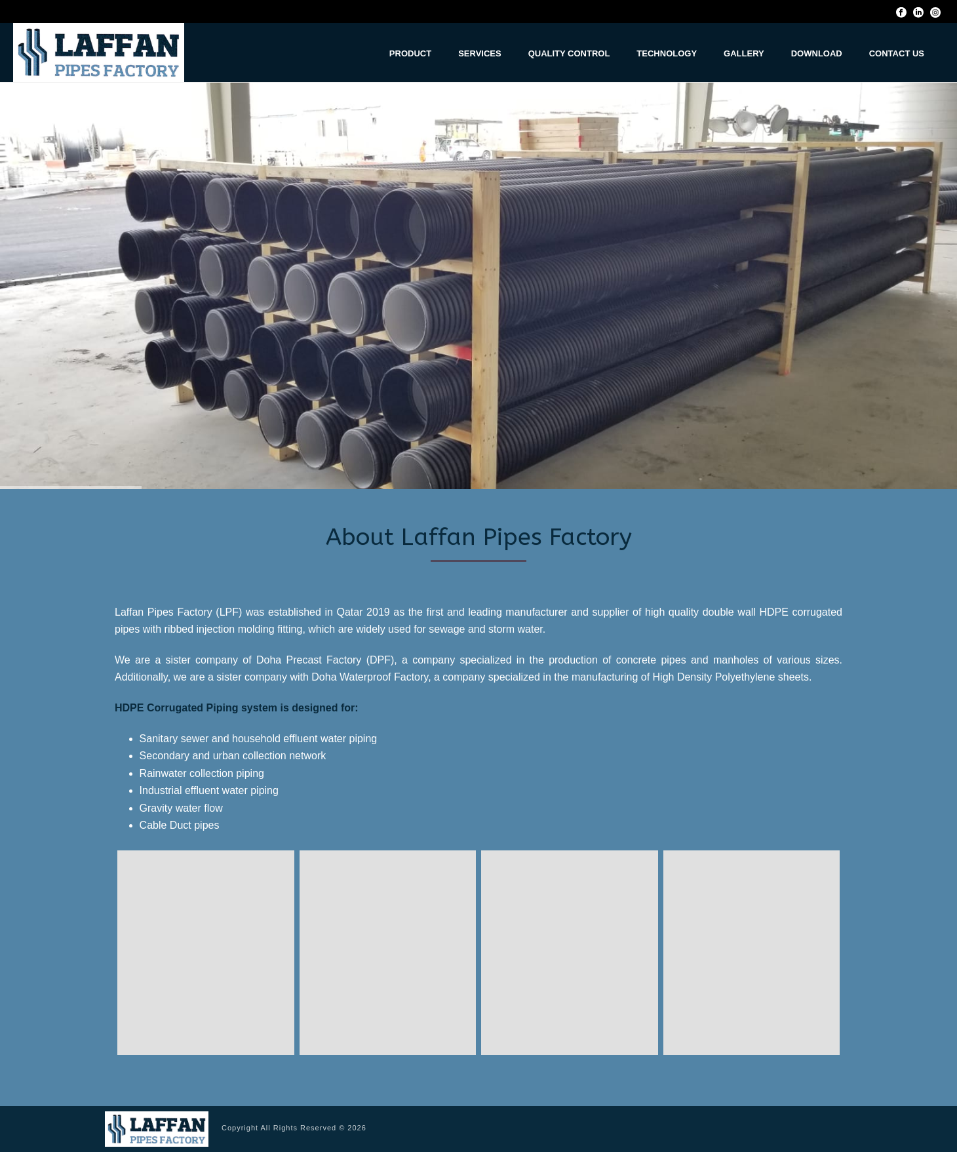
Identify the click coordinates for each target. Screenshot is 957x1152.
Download (816, 53)
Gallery (744, 53)
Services (479, 53)
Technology (666, 53)
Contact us (896, 53)
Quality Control (569, 53)
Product (410, 53)
